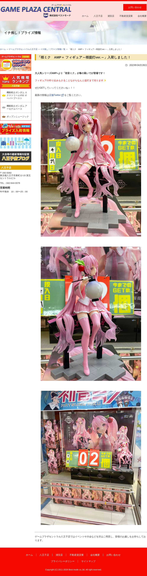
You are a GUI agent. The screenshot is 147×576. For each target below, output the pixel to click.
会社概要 (142, 16)
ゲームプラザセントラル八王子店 (23, 49)
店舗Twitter (55, 95)
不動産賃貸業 (126, 16)
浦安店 (111, 16)
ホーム (85, 16)
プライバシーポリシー (63, 561)
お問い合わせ (135, 7)
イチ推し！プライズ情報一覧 (52, 49)
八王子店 (98, 16)
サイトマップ (88, 561)
